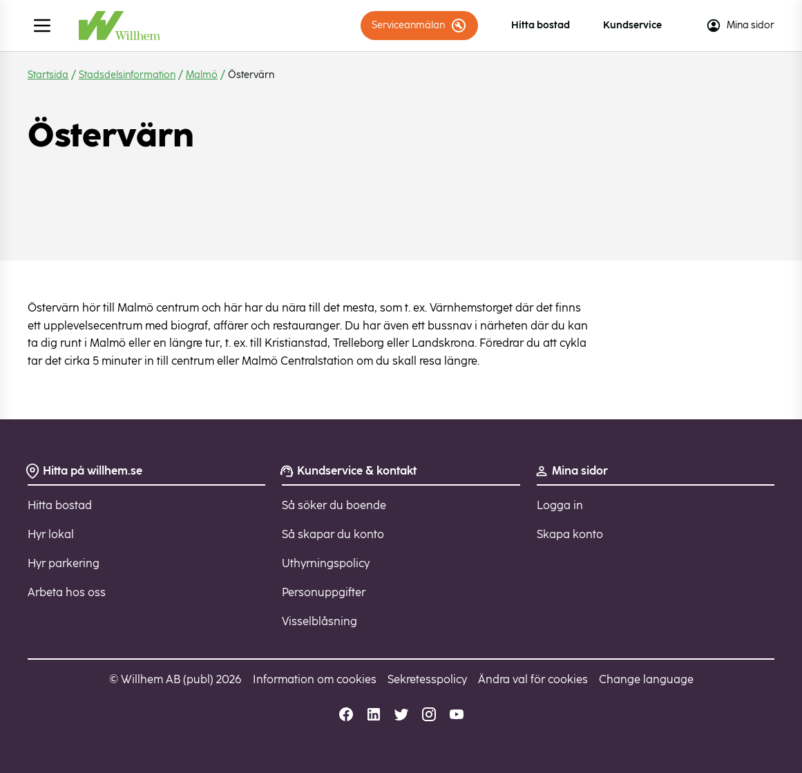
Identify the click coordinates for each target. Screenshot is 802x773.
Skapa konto (570, 534)
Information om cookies (314, 679)
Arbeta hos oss (67, 592)
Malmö (202, 75)
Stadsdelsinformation (127, 75)
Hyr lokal (51, 534)
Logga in (560, 505)
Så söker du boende (334, 505)
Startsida (48, 75)
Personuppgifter (323, 592)
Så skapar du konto (333, 534)
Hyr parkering (63, 563)
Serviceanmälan (419, 25)
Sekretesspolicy (427, 679)
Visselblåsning (319, 621)
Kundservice (632, 25)
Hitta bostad (540, 25)
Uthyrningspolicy (326, 563)
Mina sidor (740, 25)
